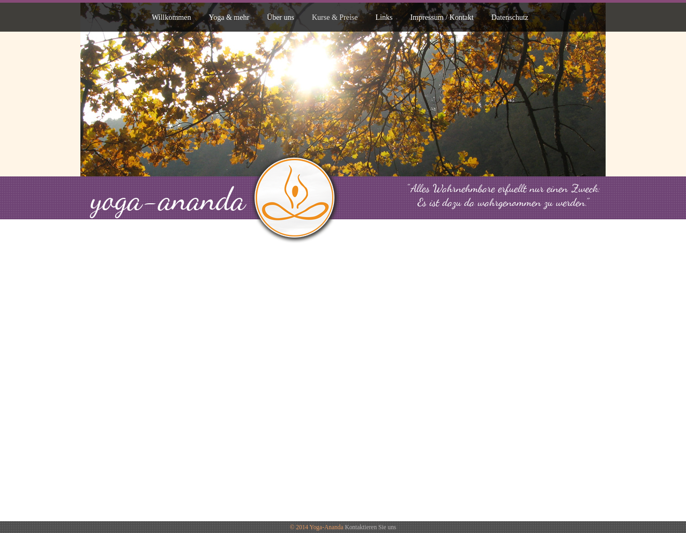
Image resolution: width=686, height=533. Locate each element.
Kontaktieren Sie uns (370, 527)
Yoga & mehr (228, 17)
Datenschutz (509, 17)
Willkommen (171, 17)
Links (384, 17)
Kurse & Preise (335, 17)
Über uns (280, 17)
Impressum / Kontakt (441, 17)
